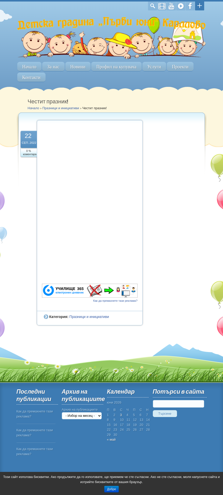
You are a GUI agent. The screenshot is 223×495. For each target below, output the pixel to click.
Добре (111, 489)
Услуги (154, 67)
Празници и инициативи (60, 108)
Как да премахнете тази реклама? (115, 300)
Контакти (31, 77)
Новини (77, 67)
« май (111, 439)
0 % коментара (30, 152)
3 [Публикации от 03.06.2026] (121, 415)
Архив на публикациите (80, 409)
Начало (29, 67)
